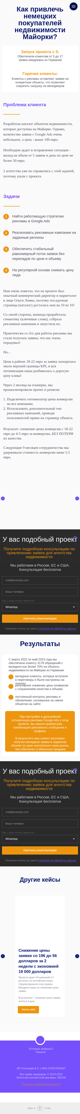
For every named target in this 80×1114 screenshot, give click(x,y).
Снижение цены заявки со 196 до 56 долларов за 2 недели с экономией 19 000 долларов (39, 961)
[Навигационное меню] (73, 6)
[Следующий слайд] (77, 498)
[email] (40, 580)
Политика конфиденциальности (41, 1084)
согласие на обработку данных (57, 628)
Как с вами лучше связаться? (18, 600)
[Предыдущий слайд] (3, 498)
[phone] (40, 592)
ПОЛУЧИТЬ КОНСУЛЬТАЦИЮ (40, 618)
